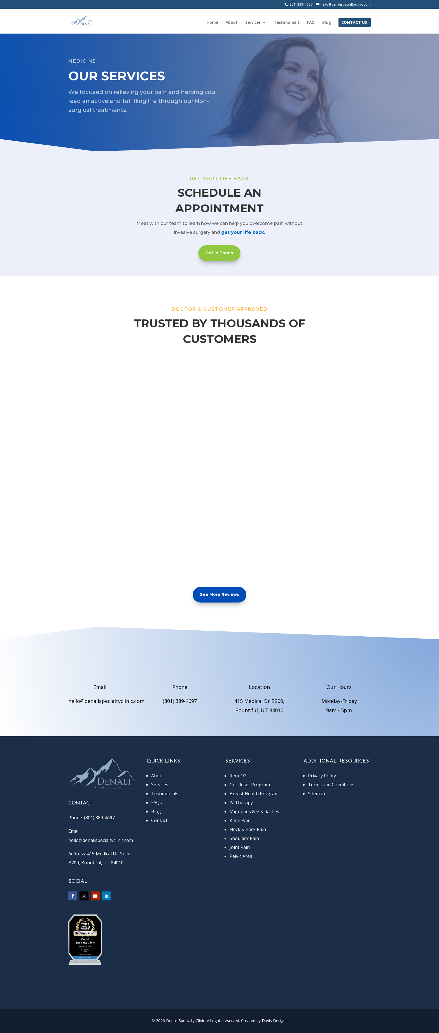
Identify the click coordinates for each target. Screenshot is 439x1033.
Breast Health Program (254, 793)
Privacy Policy (322, 776)
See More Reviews (219, 594)
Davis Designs (275, 1020)
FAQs (156, 802)
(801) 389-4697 (180, 701)
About (232, 22)
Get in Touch (219, 252)
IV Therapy (241, 802)
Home (212, 22)
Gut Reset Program (250, 785)
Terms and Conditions (331, 785)
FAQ (311, 22)
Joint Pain (240, 847)
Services (253, 22)
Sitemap (316, 793)
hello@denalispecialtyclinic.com (106, 701)
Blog (326, 22)
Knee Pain (240, 820)
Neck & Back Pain (248, 829)
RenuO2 (238, 776)
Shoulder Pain (244, 838)
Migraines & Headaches (254, 811)
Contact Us (354, 22)
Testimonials (287, 22)
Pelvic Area (241, 856)
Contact (159, 820)
